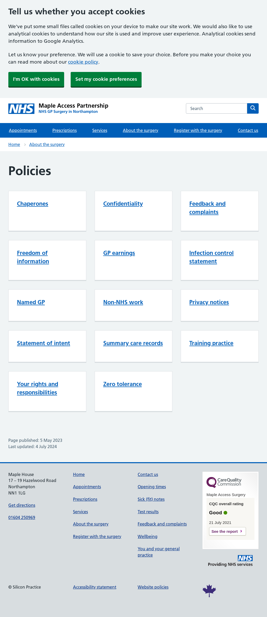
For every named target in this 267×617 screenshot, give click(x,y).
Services (99, 130)
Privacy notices (209, 302)
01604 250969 (21, 517)
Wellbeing (147, 536)
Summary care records (133, 343)
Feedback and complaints (162, 524)
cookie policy (83, 62)
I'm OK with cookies (36, 79)
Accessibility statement (94, 587)
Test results (148, 511)
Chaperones (32, 203)
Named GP (31, 302)
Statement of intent (43, 343)
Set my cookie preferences (106, 79)
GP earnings (119, 252)
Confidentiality (123, 203)
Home (14, 144)
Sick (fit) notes (151, 499)
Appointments (23, 130)
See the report (224, 531)
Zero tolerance (122, 384)
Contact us (248, 130)
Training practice (211, 343)
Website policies (153, 587)
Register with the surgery (198, 130)
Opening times (152, 486)
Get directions (21, 505)
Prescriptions (64, 130)
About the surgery (140, 130)
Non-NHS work (123, 302)
